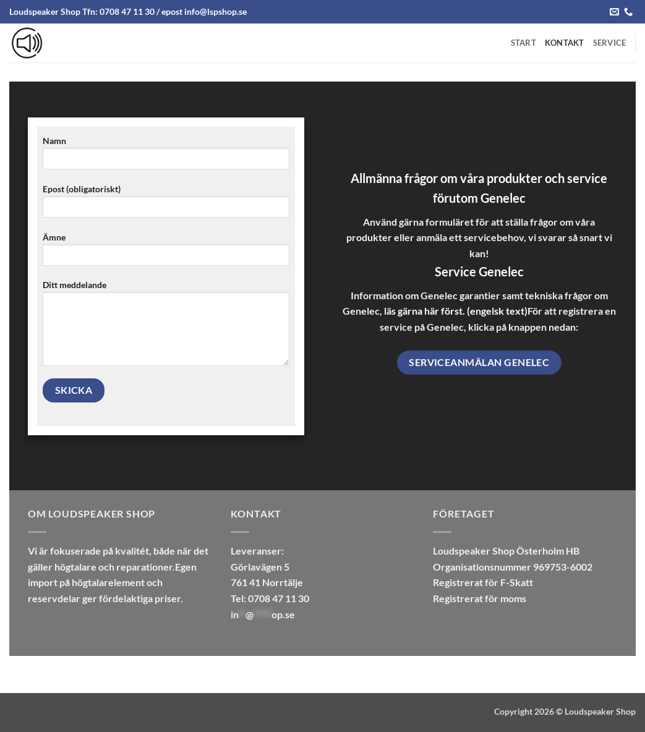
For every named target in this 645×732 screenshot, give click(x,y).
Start (523, 43)
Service (609, 43)
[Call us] (628, 12)
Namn (166, 156)
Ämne (166, 253)
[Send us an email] (614, 12)
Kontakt (564, 43)
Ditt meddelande (166, 327)
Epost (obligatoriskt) (166, 205)
